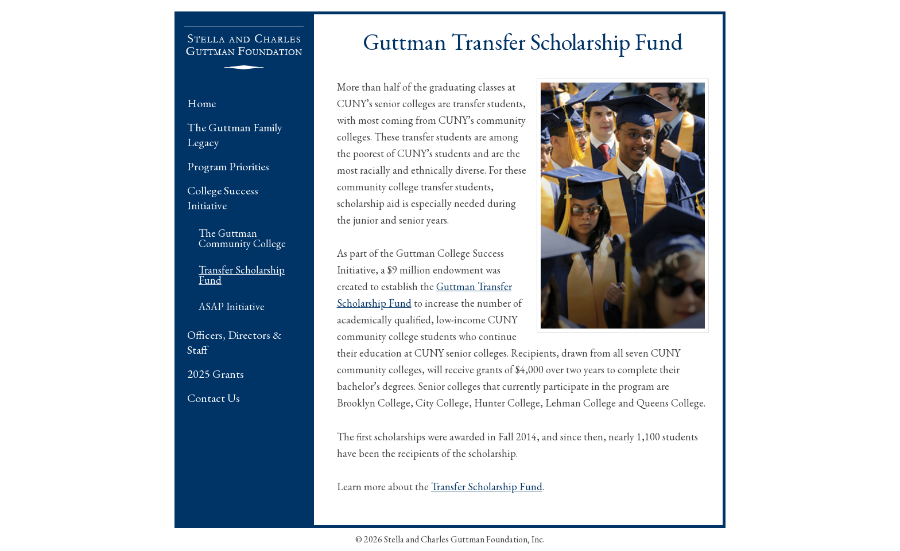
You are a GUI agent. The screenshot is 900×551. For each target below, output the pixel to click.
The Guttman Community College (242, 238)
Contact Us (213, 397)
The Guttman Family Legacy (234, 135)
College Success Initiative (222, 198)
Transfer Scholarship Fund (242, 275)
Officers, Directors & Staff (234, 342)
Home (201, 103)
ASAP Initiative (232, 306)
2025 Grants (215, 373)
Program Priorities (228, 166)
